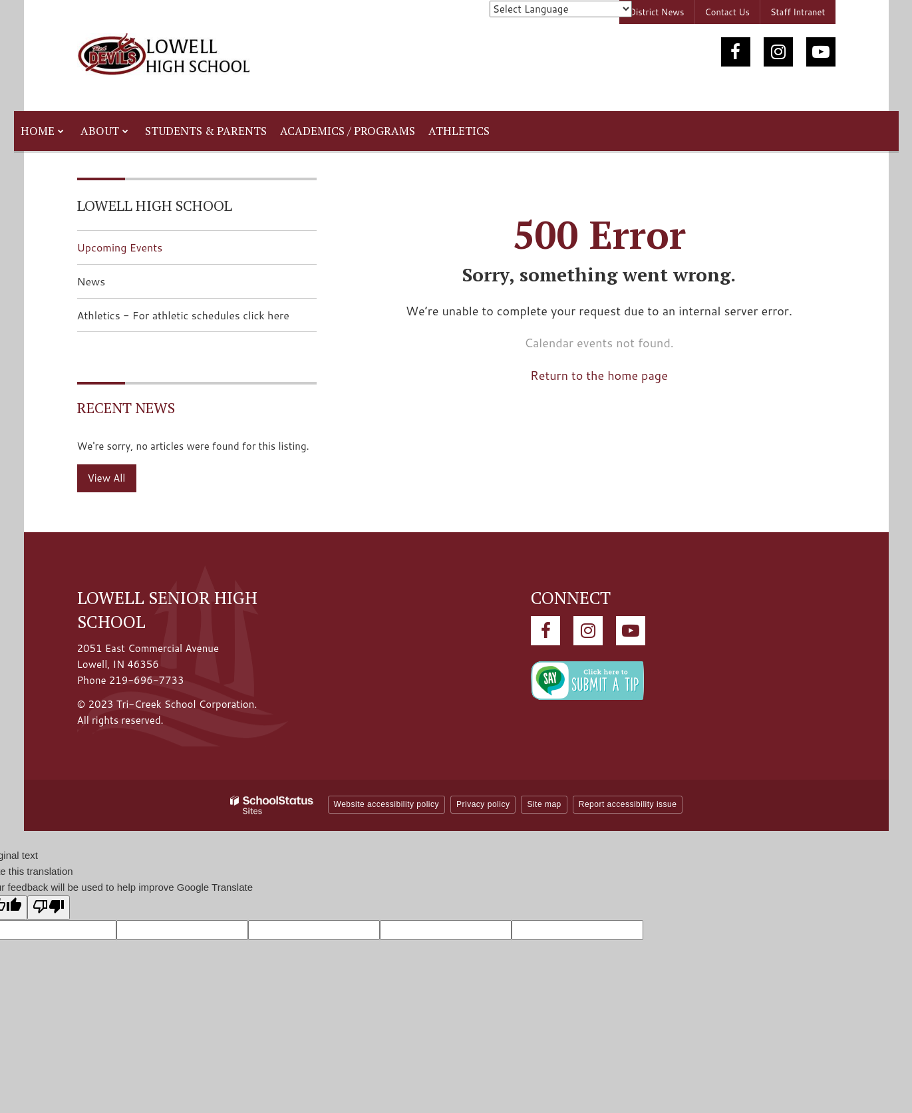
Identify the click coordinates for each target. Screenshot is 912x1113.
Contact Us (727, 12)
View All (107, 478)
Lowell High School (154, 205)
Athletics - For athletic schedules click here (197, 319)
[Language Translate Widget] (561, 9)
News (91, 281)
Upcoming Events (120, 247)
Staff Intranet (798, 12)
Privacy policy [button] (483, 804)
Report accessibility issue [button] (628, 804)
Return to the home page (599, 375)
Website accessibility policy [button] (387, 804)
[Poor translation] (48, 907)
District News (656, 12)
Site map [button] (544, 804)
